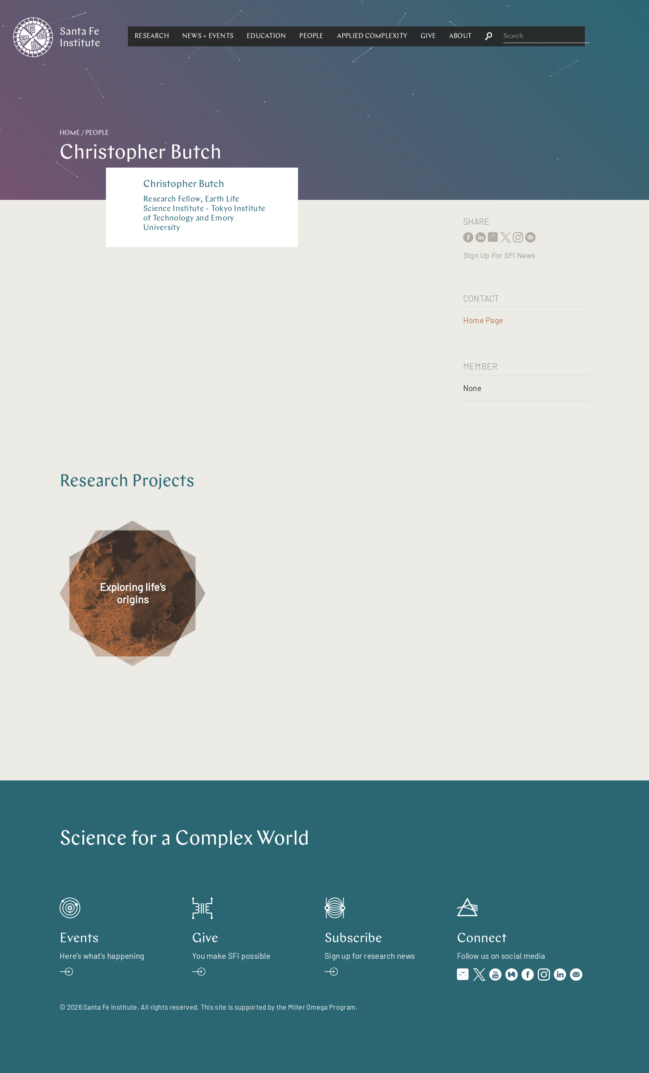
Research (242, 36)
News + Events (298, 36)
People (401, 36)
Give (518, 36)
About (550, 36)
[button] (242, 36)
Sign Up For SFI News (499, 255)
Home (70, 133)
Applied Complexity (462, 36)
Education (356, 36)
